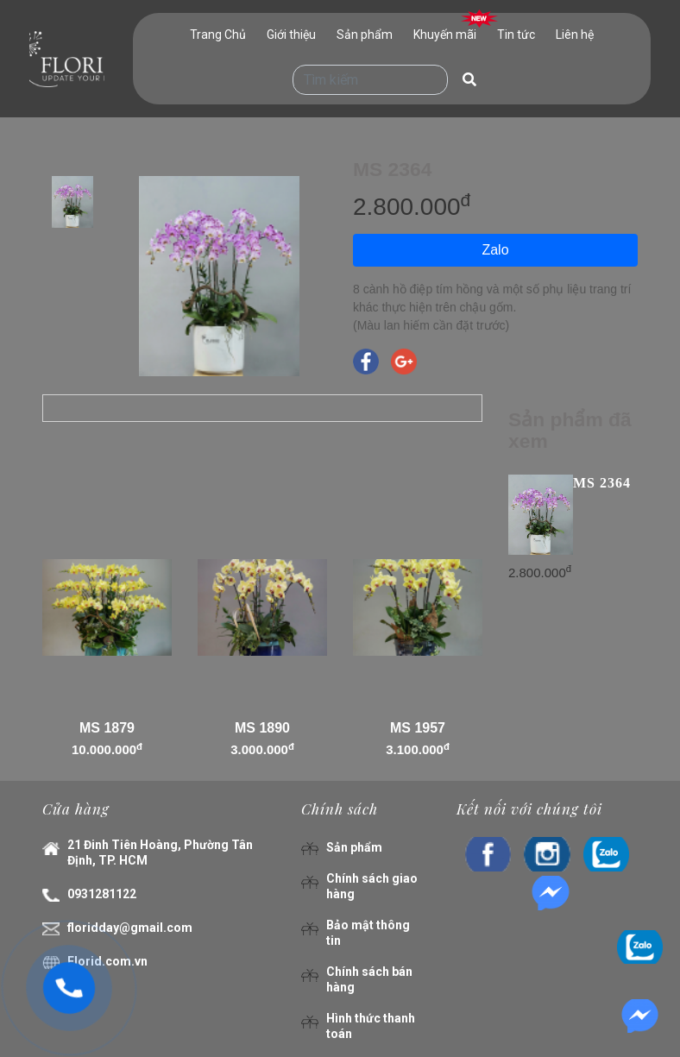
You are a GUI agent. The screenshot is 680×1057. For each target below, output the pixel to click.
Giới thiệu (291, 34)
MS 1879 (107, 727)
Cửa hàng (76, 808)
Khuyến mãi (444, 34)
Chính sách (339, 808)
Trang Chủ (218, 34)
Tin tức (516, 34)
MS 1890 (262, 727)
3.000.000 (262, 749)
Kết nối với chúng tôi (529, 808)
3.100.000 (418, 749)
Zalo (495, 249)
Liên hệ (575, 34)
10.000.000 (107, 749)
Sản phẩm (365, 34)
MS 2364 (602, 482)
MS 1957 (417, 727)
